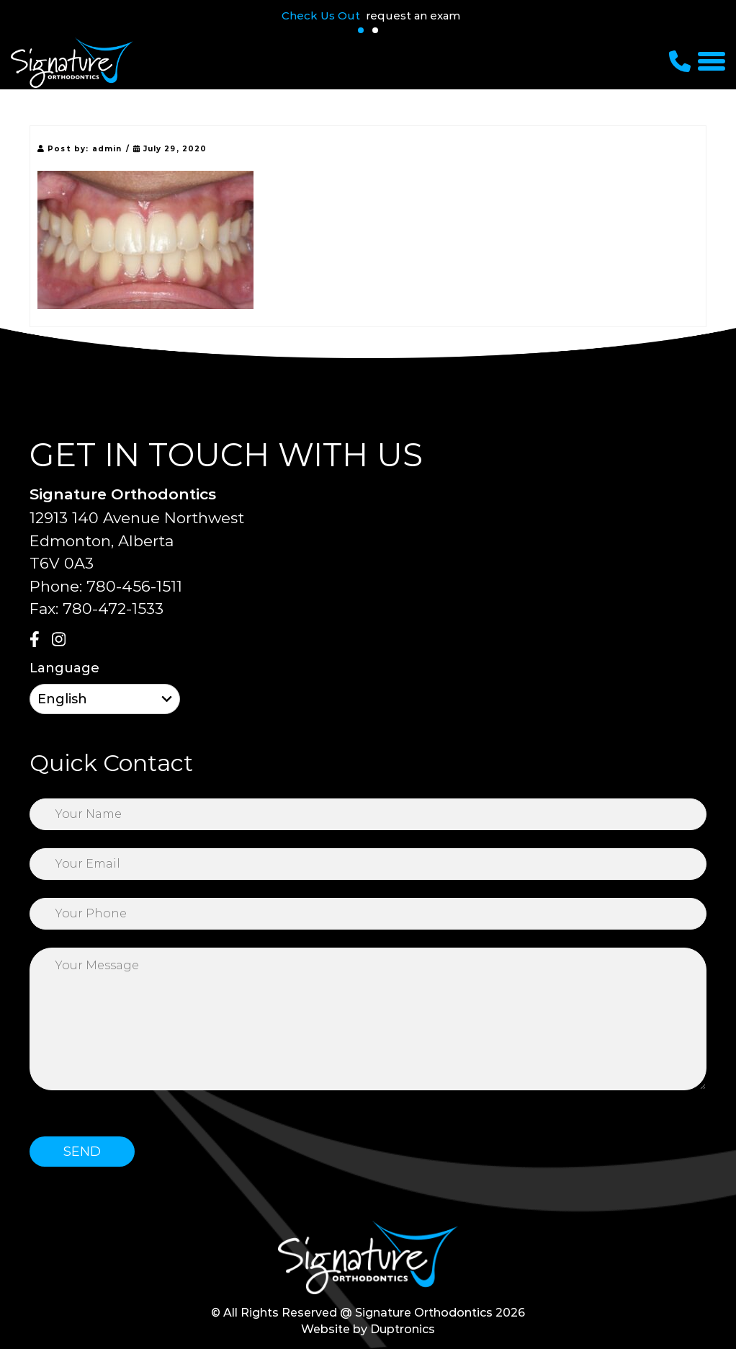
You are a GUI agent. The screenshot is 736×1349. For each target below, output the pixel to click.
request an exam (413, 15)
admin (107, 148)
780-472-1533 (113, 609)
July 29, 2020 (170, 148)
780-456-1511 (134, 586)
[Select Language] (105, 699)
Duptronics (402, 1329)
